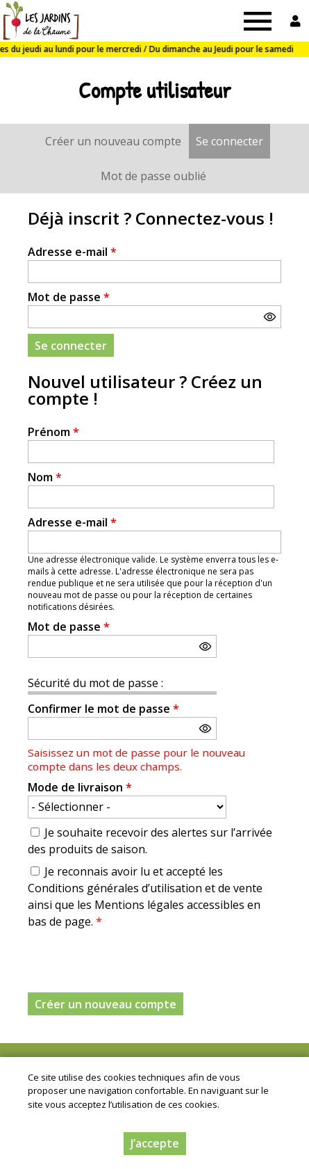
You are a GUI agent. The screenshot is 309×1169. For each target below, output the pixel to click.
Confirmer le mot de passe (103, 708)
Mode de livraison (80, 787)
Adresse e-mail (72, 251)
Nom (45, 477)
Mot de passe (69, 297)
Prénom (53, 432)
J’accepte (155, 1143)
